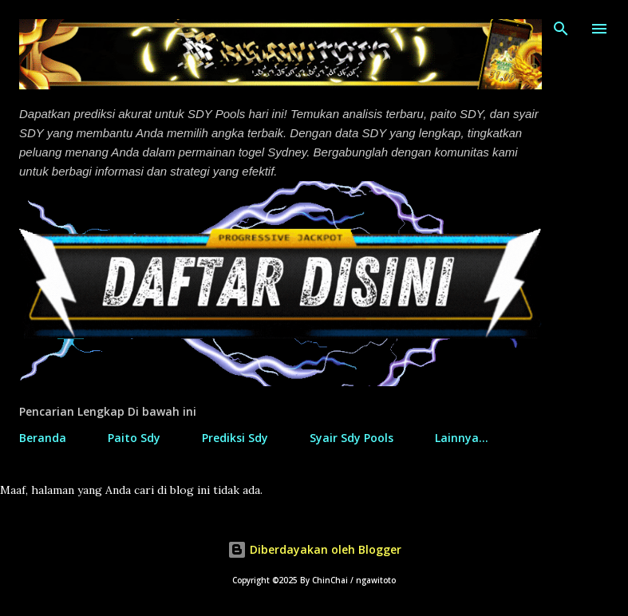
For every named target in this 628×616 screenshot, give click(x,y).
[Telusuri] (561, 28)
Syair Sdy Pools (351, 437)
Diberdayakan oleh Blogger (314, 549)
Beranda (42, 437)
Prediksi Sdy (235, 437)
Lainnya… (461, 437)
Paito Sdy (134, 437)
